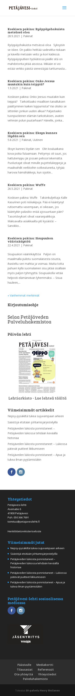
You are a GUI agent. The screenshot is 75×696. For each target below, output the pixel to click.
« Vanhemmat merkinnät (23, 295)
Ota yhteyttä (23, 674)
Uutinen (38, 140)
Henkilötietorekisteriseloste (24, 531)
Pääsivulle (24, 665)
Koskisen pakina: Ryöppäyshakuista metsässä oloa (36, 30)
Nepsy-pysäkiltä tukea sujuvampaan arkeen (36, 416)
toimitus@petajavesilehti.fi (24, 521)
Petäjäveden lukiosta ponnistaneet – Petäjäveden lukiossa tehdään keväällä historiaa (33, 433)
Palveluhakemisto (35, 679)
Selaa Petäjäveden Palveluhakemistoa (29, 319)
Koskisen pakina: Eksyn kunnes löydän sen (32, 134)
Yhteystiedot (47, 674)
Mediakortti (44, 665)
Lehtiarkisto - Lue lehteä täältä (37, 398)
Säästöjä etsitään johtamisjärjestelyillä (33, 422)
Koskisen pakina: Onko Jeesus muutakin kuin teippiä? (31, 82)
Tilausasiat (25, 669)
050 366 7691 (21, 517)
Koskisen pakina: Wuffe (26, 185)
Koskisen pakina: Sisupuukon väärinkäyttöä (30, 239)
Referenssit (46, 669)
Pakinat (28, 36)
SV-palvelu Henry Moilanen (43, 690)
